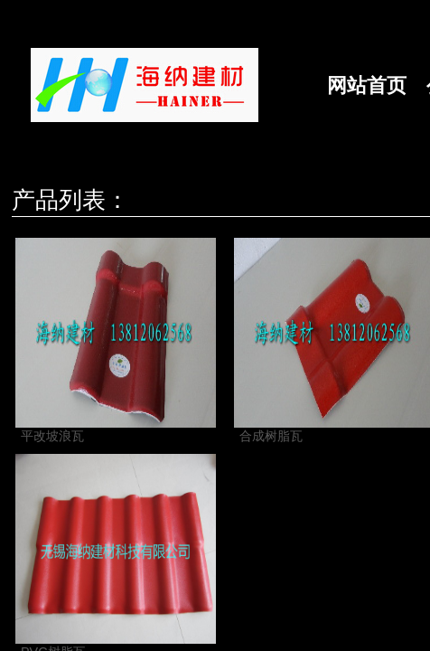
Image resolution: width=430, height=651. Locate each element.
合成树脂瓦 (271, 436)
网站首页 (367, 85)
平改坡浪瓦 (52, 436)
